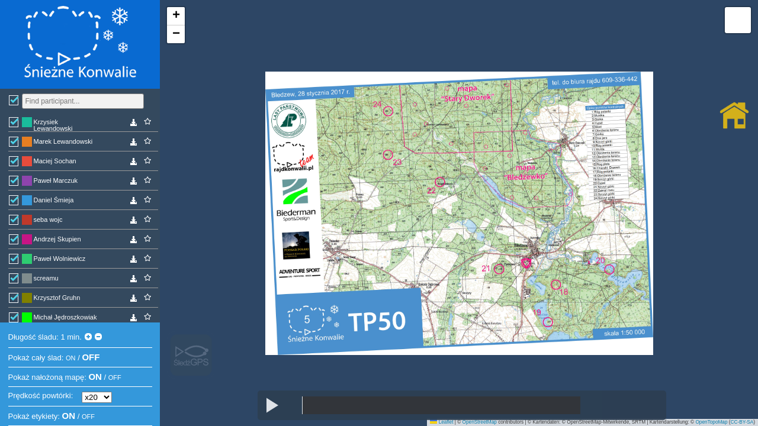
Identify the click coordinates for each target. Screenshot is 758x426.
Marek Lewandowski (63, 141)
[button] (176, 16)
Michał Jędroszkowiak (65, 317)
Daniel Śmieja (54, 200)
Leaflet (441, 422)
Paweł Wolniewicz (60, 258)
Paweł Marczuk (56, 180)
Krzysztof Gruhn (57, 297)
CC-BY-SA (742, 422)
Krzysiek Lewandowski (53, 124)
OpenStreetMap (479, 422)
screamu (46, 278)
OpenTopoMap (711, 422)
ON (71, 358)
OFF (90, 357)
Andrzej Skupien (57, 239)
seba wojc (48, 219)
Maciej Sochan (55, 160)
